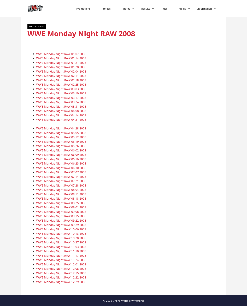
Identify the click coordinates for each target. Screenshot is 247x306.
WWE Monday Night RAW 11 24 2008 (61, 260)
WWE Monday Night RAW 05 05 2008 (61, 133)
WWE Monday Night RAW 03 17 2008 (61, 98)
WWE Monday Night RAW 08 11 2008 (61, 194)
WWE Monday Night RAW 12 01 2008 (61, 264)
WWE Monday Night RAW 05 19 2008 (61, 142)
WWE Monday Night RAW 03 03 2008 (61, 89)
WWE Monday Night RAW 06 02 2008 (61, 150)
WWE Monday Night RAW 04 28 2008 (61, 128)
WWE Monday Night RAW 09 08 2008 (61, 212)
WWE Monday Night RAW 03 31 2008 (61, 106)
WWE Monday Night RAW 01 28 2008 (61, 67)
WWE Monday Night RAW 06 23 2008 (61, 163)
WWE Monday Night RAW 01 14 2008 (61, 58)
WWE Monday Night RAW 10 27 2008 (61, 242)
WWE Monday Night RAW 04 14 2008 (61, 115)
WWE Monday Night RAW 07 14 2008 (61, 177)
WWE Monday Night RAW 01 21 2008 (61, 63)
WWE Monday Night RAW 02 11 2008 (61, 76)
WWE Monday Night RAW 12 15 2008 (61, 273)
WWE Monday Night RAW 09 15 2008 (61, 216)
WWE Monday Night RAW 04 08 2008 (61, 111)
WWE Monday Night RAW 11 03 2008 (61, 247)
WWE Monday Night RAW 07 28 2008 (61, 185)
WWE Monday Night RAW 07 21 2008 (61, 181)
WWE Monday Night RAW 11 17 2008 (61, 256)
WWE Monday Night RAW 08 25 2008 (61, 203)
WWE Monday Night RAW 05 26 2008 (61, 146)
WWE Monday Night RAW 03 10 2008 (61, 93)
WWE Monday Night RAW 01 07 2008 (61, 54)
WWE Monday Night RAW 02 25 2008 (61, 84)
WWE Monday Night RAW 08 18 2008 (61, 198)
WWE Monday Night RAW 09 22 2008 (61, 220)
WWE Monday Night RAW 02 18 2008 (61, 80)
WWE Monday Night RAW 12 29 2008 (61, 282)
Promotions (87, 8)
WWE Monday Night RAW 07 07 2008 (61, 172)
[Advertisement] (191, 82)
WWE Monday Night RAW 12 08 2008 (61, 269)
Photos (130, 8)
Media (186, 8)
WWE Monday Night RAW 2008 (81, 33)
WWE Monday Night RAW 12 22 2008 (61, 277)
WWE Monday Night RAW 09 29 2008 (61, 225)
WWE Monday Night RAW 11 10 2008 (61, 251)
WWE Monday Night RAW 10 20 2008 (61, 238)
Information (208, 8)
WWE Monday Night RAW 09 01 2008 (61, 207)
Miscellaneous (36, 26)
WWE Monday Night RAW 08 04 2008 (61, 190)
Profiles (110, 8)
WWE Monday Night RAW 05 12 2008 (61, 137)
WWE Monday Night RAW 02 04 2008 (61, 71)
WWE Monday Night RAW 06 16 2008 (61, 159)
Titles (168, 8)
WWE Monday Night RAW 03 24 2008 (61, 102)
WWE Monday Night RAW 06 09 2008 (61, 155)
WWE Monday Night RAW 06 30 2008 (61, 168)
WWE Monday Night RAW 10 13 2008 (61, 234)
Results (149, 8)
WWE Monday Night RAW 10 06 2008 (61, 229)
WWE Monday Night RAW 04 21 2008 (61, 120)
